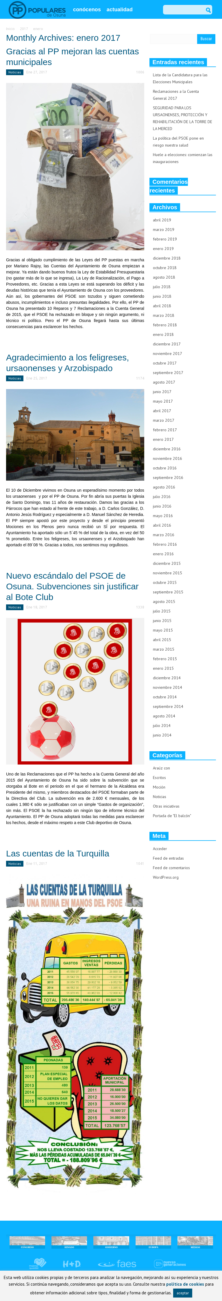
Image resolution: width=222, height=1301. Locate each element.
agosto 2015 (164, 601)
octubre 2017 (165, 363)
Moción (159, 787)
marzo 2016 (163, 534)
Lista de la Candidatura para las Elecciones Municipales (180, 78)
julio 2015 (162, 611)
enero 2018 (163, 334)
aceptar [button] (183, 1293)
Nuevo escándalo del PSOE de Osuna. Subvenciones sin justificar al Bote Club (72, 586)
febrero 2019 (165, 239)
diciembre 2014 (167, 677)
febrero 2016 (165, 544)
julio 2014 (162, 725)
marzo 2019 (163, 229)
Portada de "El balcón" (172, 815)
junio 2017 (162, 391)
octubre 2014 (165, 696)
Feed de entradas (168, 858)
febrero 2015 (165, 658)
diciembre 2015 (167, 563)
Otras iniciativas (166, 806)
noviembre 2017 (167, 353)
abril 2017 (162, 410)
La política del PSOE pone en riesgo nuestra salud (178, 142)
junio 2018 (162, 296)
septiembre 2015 (168, 592)
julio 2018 (162, 286)
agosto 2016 (164, 487)
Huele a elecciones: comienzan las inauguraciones (182, 158)
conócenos (87, 9)
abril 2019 (162, 220)
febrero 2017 (165, 429)
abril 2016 (162, 525)
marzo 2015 (163, 649)
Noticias (14, 72)
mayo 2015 (163, 630)
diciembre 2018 (167, 258)
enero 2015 (163, 668)
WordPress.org (166, 877)
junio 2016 (162, 506)
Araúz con (161, 768)
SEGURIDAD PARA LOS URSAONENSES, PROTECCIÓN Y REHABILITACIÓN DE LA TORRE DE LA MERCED (182, 118)
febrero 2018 (165, 324)
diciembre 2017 (167, 344)
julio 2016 (162, 496)
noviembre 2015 (167, 572)
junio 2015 (162, 620)
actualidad (120, 9)
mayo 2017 (163, 401)
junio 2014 (162, 735)
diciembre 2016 (167, 448)
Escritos (159, 777)
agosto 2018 (164, 277)
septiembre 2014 (168, 706)
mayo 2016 (163, 515)
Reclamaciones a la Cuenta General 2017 (176, 95)
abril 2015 (162, 639)
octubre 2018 (165, 267)
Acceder (160, 848)
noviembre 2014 (167, 687)
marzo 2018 (163, 315)
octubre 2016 (165, 468)
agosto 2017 (164, 382)
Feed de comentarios (171, 867)
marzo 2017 (163, 420)
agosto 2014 (164, 716)
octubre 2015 (165, 582)
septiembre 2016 (168, 477)
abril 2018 (162, 305)
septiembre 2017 (168, 372)
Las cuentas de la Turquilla (57, 853)
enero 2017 (163, 439)
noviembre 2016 (167, 458)
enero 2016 (163, 553)
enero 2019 (163, 248)
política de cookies (185, 1284)
